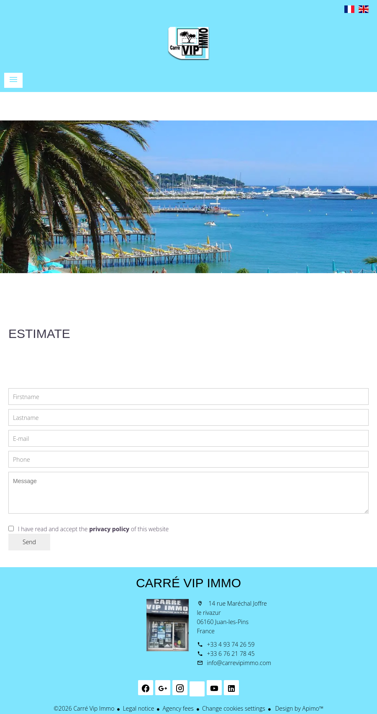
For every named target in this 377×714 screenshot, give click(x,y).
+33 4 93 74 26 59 (231, 644)
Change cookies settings (233, 708)
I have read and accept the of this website (93, 529)
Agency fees (177, 708)
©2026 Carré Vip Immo (84, 708)
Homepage (188, 43)
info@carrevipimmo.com (239, 663)
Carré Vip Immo (188, 583)
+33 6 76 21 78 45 (231, 654)
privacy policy (109, 529)
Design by (298, 708)
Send (29, 542)
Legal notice (138, 708)
